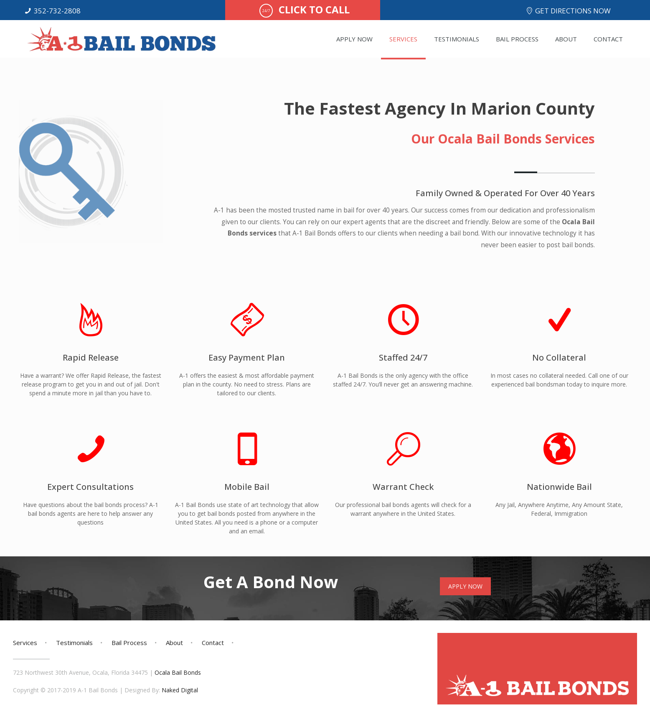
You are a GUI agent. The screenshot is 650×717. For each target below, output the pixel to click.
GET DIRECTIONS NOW (573, 10)
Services (25, 642)
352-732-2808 (57, 10)
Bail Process (129, 642)
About (174, 642)
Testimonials (74, 642)
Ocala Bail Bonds (178, 672)
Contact (213, 642)
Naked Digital (180, 690)
